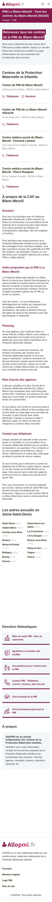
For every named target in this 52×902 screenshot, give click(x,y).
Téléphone (10, 96)
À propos (7, 868)
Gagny (34, 552)
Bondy (9, 557)
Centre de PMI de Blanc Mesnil (22, 85)
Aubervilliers (12, 527)
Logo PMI (7, 880)
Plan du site (8, 886)
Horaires (29, 96)
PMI (14, 20)
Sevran (9, 561)
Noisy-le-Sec (37, 548)
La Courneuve (38, 531)
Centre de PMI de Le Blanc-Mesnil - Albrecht (25, 111)
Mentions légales (11, 874)
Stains (34, 557)
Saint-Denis (11, 523)
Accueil (5, 20)
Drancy (9, 540)
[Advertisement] (26, 595)
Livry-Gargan (37, 535)
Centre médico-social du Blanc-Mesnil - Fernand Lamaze (23, 139)
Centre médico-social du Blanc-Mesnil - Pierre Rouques (23, 170)
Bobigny (10, 552)
